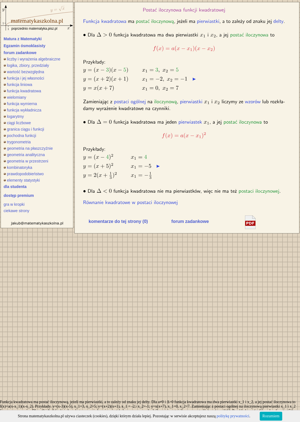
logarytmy (14, 116)
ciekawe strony (16, 211)
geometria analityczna (24, 154)
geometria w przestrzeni (26, 161)
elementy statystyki (22, 180)
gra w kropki (14, 204)
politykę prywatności (233, 416)
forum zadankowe (20, 52)
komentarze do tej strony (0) (118, 221)
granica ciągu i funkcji (24, 129)
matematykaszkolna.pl (37, 20)
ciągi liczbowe (17, 123)
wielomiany (15, 97)
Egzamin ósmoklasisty (24, 46)
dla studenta (15, 186)
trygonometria (17, 142)
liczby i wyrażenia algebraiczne (32, 59)
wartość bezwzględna (24, 72)
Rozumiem (270, 416)
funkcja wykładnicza (22, 110)
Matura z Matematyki (23, 39)
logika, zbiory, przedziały (26, 65)
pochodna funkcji (20, 135)
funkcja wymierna (20, 103)
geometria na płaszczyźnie (28, 148)
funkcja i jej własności (24, 78)
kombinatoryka (18, 167)
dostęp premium (19, 195)
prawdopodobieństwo (24, 174)
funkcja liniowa (18, 84)
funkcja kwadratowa (22, 91)
